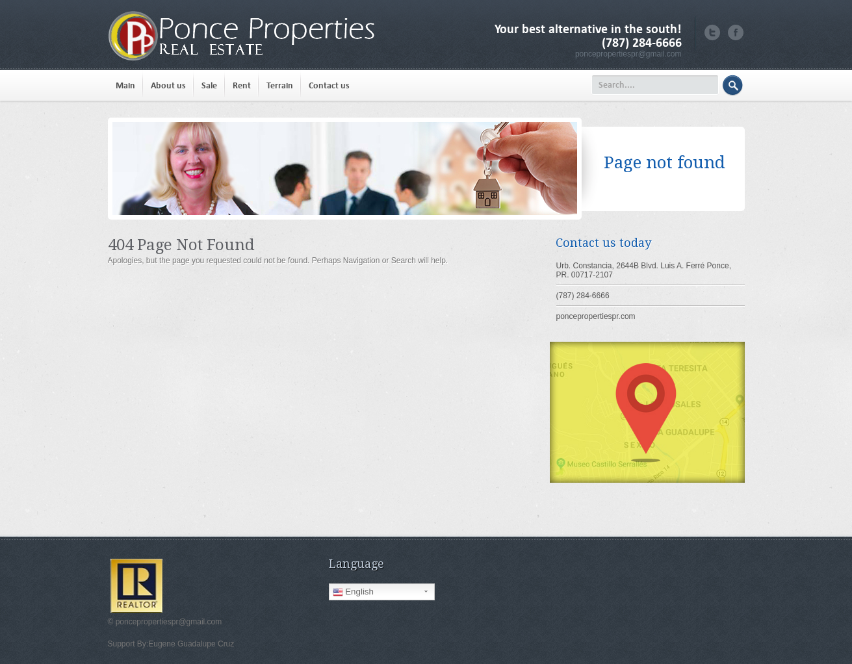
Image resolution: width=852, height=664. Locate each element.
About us (168, 85)
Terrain (279, 85)
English (353, 592)
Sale (209, 85)
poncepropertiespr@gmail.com (628, 53)
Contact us (329, 85)
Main (125, 85)
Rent (242, 85)
